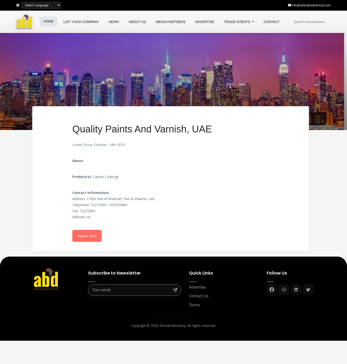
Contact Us (198, 296)
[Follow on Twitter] (308, 289)
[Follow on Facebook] (272, 289)
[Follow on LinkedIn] (296, 289)
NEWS (114, 22)
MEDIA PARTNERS (170, 22)
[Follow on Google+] (284, 289)
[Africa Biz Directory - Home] (46, 278)
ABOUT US (137, 22)
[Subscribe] (175, 290)
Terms (194, 305)
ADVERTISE (204, 22)
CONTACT (272, 22)
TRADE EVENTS (237, 22)
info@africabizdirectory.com (311, 5)
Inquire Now (87, 236)
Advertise (197, 287)
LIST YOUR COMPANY (81, 22)
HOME (48, 21)
